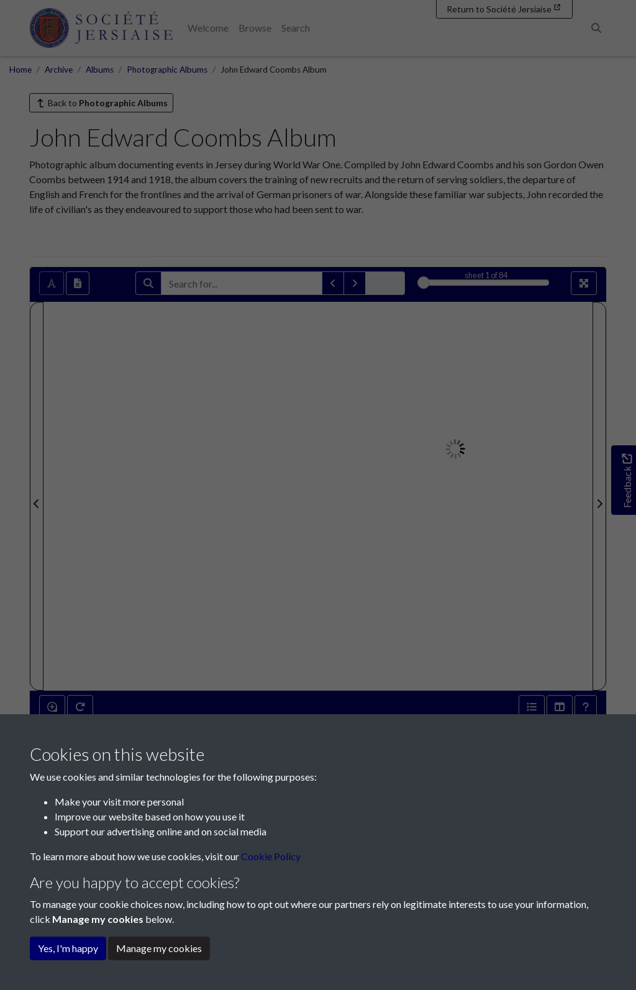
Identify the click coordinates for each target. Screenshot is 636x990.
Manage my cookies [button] (159, 948)
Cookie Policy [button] (271, 856)
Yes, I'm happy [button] (68, 948)
